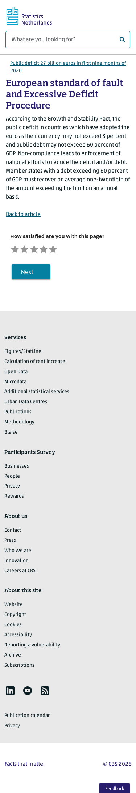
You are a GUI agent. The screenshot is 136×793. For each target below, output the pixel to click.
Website (13, 607)
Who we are (17, 553)
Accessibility (18, 637)
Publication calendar (27, 718)
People (12, 478)
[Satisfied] (54, 250)
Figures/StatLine (22, 354)
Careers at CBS (20, 573)
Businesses (16, 469)
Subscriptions (19, 667)
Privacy (12, 488)
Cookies (13, 627)
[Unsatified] (28, 250)
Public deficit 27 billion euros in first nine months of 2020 (68, 67)
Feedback (114, 788)
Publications (18, 414)
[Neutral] (41, 250)
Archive (12, 657)
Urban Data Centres (25, 404)
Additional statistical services (36, 394)
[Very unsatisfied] (16, 250)
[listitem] (10, 693)
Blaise (11, 435)
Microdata (15, 384)
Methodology (19, 424)
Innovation (16, 563)
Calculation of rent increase (34, 364)
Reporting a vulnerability (32, 647)
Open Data (16, 374)
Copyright (15, 617)
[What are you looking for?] (67, 39)
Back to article (23, 215)
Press (10, 543)
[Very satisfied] (66, 250)
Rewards (14, 499)
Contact (12, 533)
